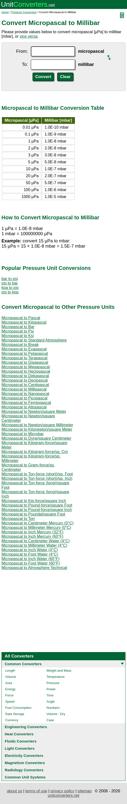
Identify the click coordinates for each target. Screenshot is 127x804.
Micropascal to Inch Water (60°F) (30, 559)
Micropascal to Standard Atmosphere (34, 340)
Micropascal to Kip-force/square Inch (33, 501)
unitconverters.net (63, 795)
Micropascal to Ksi (17, 336)
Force (9, 695)
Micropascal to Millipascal (23, 389)
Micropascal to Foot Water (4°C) (29, 554)
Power (51, 689)
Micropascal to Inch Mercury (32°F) (32, 532)
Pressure (52, 683)
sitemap (84, 791)
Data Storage (14, 714)
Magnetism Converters (25, 763)
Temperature (55, 677)
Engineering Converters (26, 727)
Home (5, 12)
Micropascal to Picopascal (24, 398)
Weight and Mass (58, 670)
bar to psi (9, 279)
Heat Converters (19, 734)
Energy (10, 689)
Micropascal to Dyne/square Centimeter (36, 438)
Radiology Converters (24, 770)
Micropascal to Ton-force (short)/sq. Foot (37, 474)
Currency (11, 720)
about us (14, 791)
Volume (10, 677)
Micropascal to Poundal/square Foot (33, 514)
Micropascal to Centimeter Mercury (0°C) (37, 523)
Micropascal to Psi (17, 331)
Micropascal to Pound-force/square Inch (36, 510)
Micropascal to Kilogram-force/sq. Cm (34, 452)
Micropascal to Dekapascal (25, 376)
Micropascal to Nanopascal (25, 394)
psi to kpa (9, 292)
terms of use (36, 791)
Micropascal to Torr (18, 519)
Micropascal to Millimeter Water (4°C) (34, 545)
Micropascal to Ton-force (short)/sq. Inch (36, 478)
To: (25, 64)
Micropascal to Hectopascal (25, 371)
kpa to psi (9, 288)
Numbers (53, 708)
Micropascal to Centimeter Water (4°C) (35, 541)
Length (10, 670)
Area (8, 683)
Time (49, 695)
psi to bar (9, 283)
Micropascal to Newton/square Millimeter (37, 425)
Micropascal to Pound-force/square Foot (36, 505)
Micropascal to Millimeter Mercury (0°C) (36, 527)
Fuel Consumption (18, 708)
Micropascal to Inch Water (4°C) (29, 550)
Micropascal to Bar (18, 327)
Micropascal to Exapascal (23, 349)
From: (22, 51)
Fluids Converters (21, 741)
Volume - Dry (55, 714)
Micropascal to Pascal (20, 318)
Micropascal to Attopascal (23, 407)
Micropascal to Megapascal (25, 367)
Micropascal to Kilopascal (23, 322)
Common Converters (23, 664)
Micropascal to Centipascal (25, 385)
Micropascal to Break (20, 345)
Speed (10, 701)
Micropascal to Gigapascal (24, 362)
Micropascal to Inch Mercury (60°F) (32, 536)
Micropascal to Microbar (22, 434)
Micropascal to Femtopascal (26, 403)
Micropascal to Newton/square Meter (33, 411)
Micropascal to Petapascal (24, 353)
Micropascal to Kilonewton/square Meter (36, 429)
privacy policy (62, 791)
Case (50, 720)
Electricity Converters (24, 755)
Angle (50, 701)
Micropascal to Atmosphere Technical (34, 568)
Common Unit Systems (25, 777)
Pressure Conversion (24, 12)
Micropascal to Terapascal (24, 358)
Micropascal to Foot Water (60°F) (30, 563)
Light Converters (20, 748)
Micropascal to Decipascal (24, 380)
